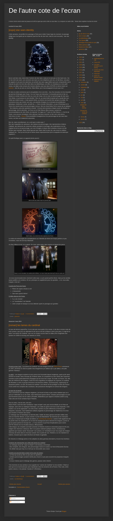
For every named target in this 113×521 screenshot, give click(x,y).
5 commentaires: (30, 476)
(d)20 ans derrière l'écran (98, 76)
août (82, 90)
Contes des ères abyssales (99, 70)
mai (82, 97)
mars (82, 102)
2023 (80, 57)
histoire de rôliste (84, 47)
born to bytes (82, 36)
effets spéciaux (83, 45)
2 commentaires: (30, 313)
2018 (80, 70)
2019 (80, 67)
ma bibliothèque (19, 479)
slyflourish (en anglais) (98, 80)
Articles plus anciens (64, 484)
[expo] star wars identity (21, 30)
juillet (82, 92)
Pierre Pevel (58, 366)
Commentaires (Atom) (23, 487)
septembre (84, 87)
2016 (80, 75)
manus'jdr (97, 73)
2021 (80, 62)
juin (82, 95)
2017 (80, 72)
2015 (80, 77)
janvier (83, 119)
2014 (80, 80)
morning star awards (45, 419)
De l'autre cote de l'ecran (44, 10)
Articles (13, 498)
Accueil (39, 484)
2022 (80, 59)
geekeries (17, 316)
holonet (11, 88)
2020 (80, 65)
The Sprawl (82, 40)
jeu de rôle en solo (84, 34)
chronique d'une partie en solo (87, 42)
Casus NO (97, 62)
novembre (84, 82)
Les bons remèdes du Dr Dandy (98, 66)
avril (82, 100)
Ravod (23, 116)
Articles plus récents (15, 484)
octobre (83, 85)
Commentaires (15, 502)
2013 (80, 122)
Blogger (64, 511)
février (83, 117)
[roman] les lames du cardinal (24, 325)
